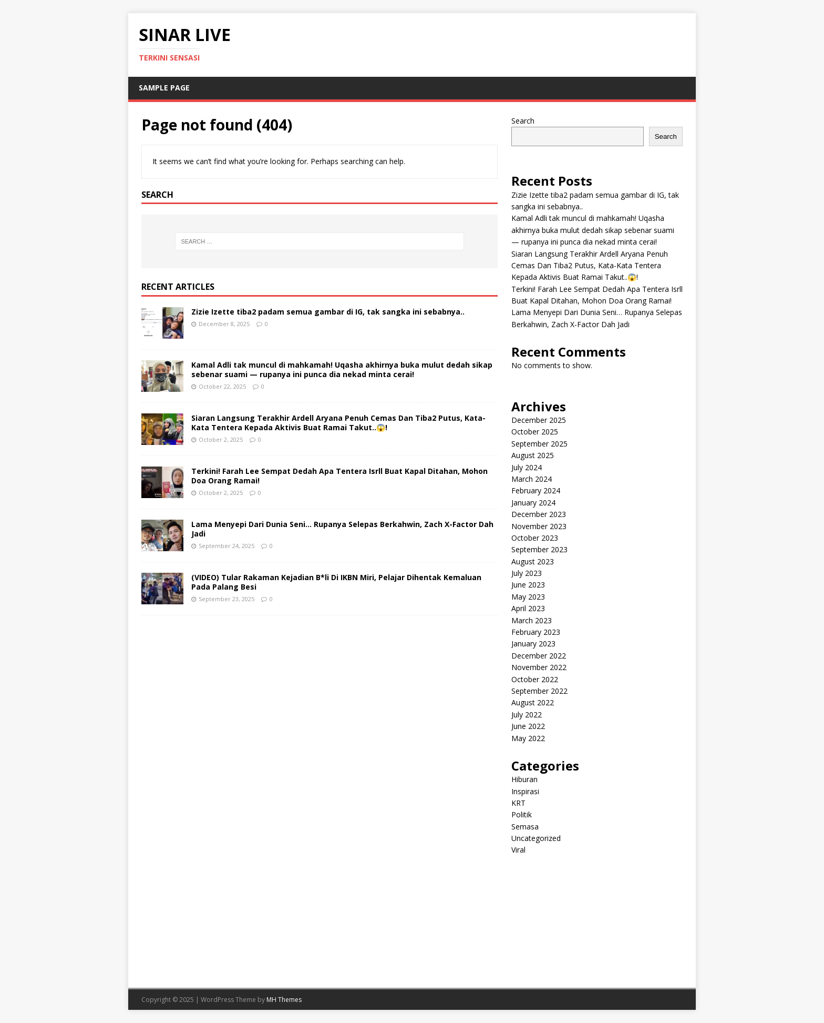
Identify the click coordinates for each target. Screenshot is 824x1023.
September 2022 (539, 691)
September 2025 (539, 444)
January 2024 (533, 503)
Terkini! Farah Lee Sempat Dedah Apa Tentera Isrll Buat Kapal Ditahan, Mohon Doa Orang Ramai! (339, 475)
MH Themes (284, 999)
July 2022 (526, 715)
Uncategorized (536, 838)
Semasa (525, 827)
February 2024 (535, 490)
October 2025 (534, 432)
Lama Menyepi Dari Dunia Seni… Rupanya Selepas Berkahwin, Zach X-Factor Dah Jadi (342, 529)
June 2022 (528, 726)
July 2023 (526, 573)
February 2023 (535, 632)
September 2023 (539, 549)
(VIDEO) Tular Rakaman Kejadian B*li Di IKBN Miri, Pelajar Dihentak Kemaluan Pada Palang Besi (336, 582)
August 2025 (532, 455)
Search (522, 121)
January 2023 (533, 644)
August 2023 (532, 561)
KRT (518, 803)
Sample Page (164, 88)
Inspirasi (525, 791)
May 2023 (528, 597)
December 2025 (538, 420)
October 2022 (534, 679)
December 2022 (538, 656)
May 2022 (528, 738)
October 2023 (534, 538)
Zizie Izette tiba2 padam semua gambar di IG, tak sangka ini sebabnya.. (328, 312)
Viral (518, 850)
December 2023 (538, 514)
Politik (521, 814)
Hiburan (524, 779)
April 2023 (528, 608)
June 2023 (528, 585)
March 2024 (531, 479)
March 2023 (531, 620)
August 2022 (532, 702)
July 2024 (526, 467)
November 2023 (538, 526)
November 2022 (538, 667)
